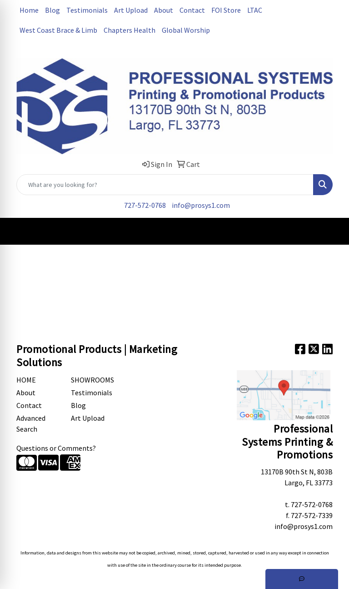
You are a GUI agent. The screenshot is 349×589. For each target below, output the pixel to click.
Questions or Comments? (56, 448)
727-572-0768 (145, 205)
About (163, 10)
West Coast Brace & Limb (58, 30)
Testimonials (87, 10)
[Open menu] (331, 231)
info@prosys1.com (201, 205)
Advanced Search (30, 423)
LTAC (254, 10)
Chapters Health (129, 30)
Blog (52, 10)
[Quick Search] (165, 184)
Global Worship (186, 30)
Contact (192, 10)
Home (29, 10)
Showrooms (92, 379)
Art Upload (131, 10)
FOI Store (226, 10)
